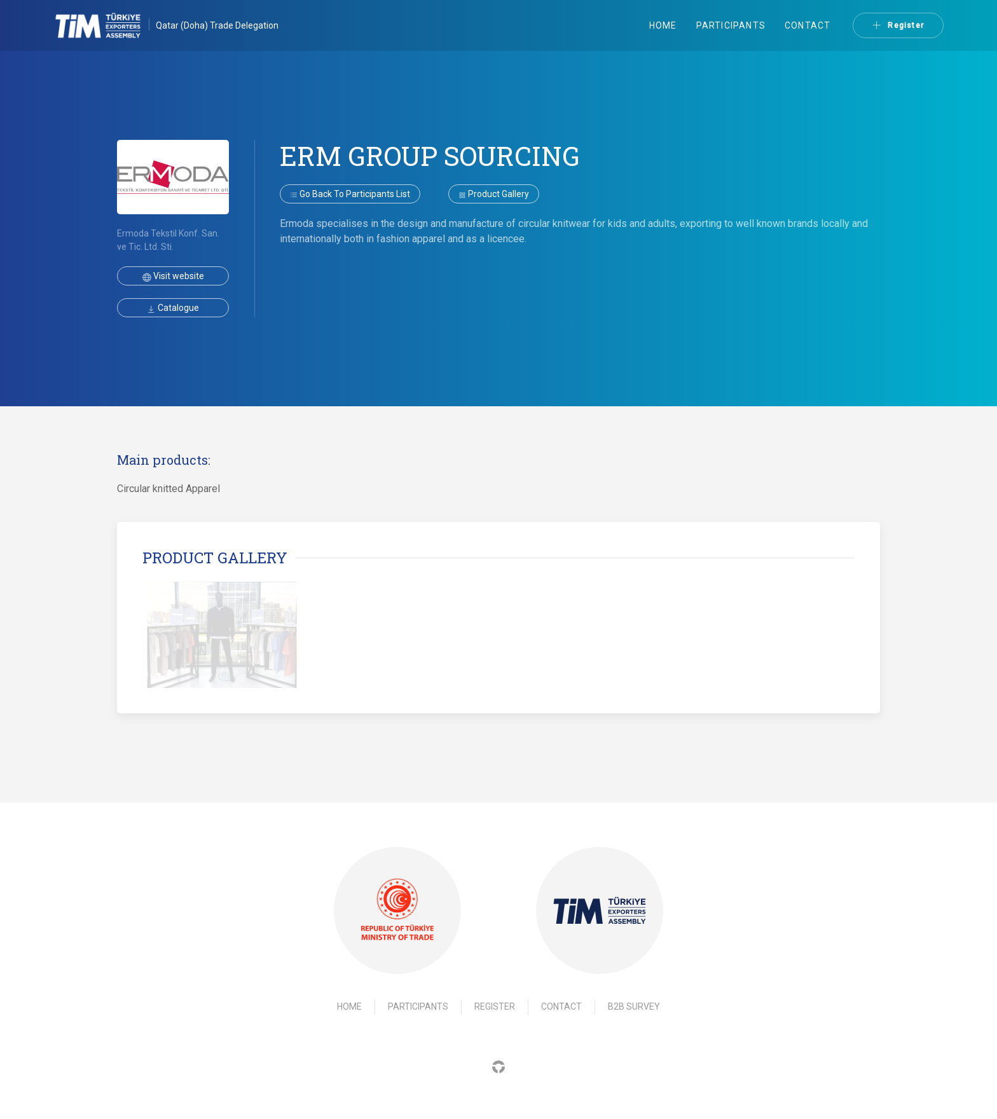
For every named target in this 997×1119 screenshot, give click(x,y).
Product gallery (493, 194)
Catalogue (173, 308)
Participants (731, 25)
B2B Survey (634, 1006)
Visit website (173, 276)
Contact (807, 25)
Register (898, 25)
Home (663, 25)
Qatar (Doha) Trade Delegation (217, 25)
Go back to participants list (350, 194)
